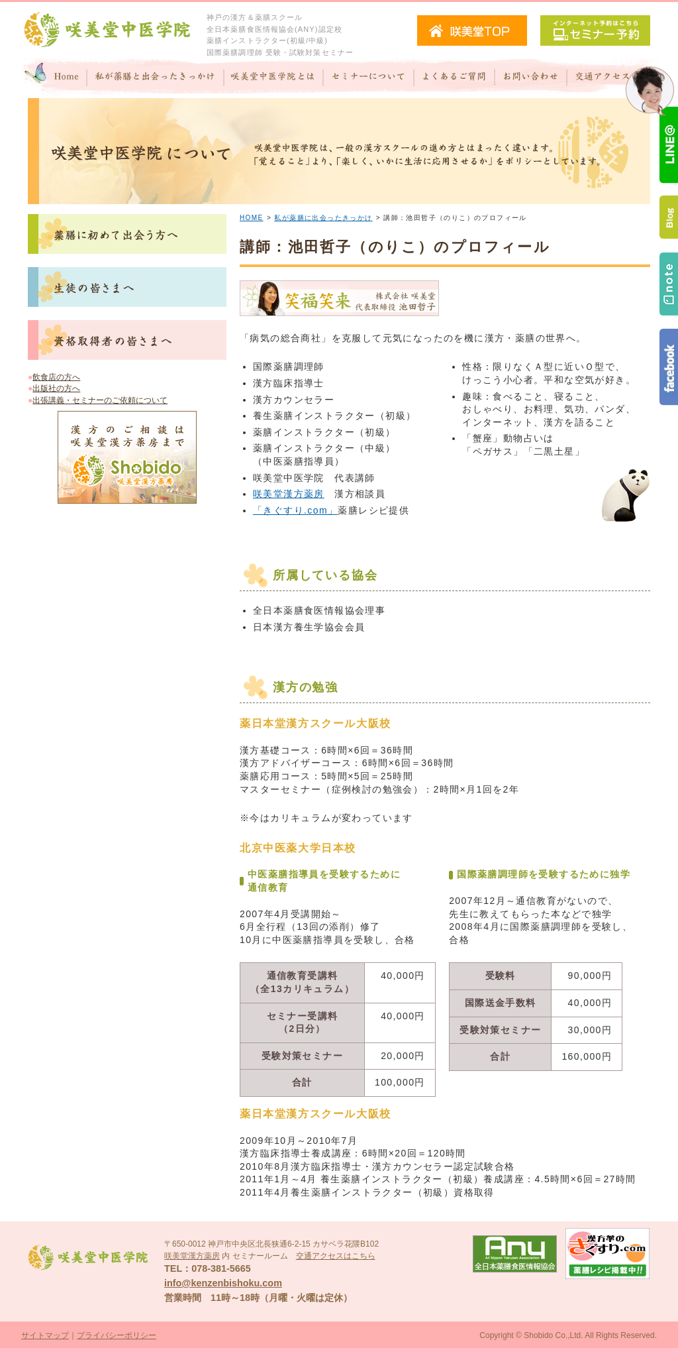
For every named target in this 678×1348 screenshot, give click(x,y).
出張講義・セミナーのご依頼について (100, 400)
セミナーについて (368, 78)
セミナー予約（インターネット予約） (595, 30)
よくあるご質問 (454, 78)
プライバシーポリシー (116, 1335)
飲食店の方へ (56, 377)
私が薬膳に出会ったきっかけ (323, 217)
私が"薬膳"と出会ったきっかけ (155, 78)
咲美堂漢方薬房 (288, 493)
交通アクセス (612, 78)
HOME (252, 217)
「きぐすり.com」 (295, 510)
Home (54, 78)
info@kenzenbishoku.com (223, 1283)
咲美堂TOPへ (472, 30)
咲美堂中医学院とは (273, 78)
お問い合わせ (531, 78)
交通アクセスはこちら (335, 1256)
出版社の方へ (56, 388)
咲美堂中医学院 (107, 30)
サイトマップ (45, 1335)
